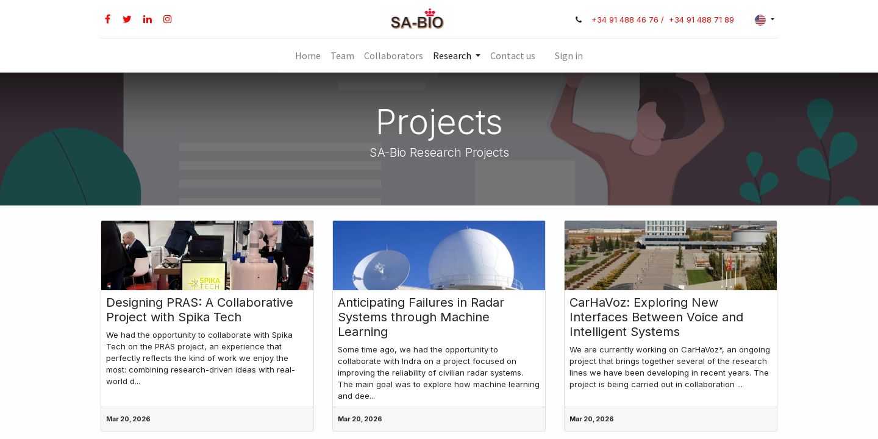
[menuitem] (308, 55)
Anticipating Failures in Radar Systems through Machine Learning (421, 317)
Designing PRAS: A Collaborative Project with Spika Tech (199, 309)
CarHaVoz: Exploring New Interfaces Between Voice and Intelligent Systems (656, 317)
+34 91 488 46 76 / (628, 19)
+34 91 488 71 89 (701, 19)
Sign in (569, 55)
